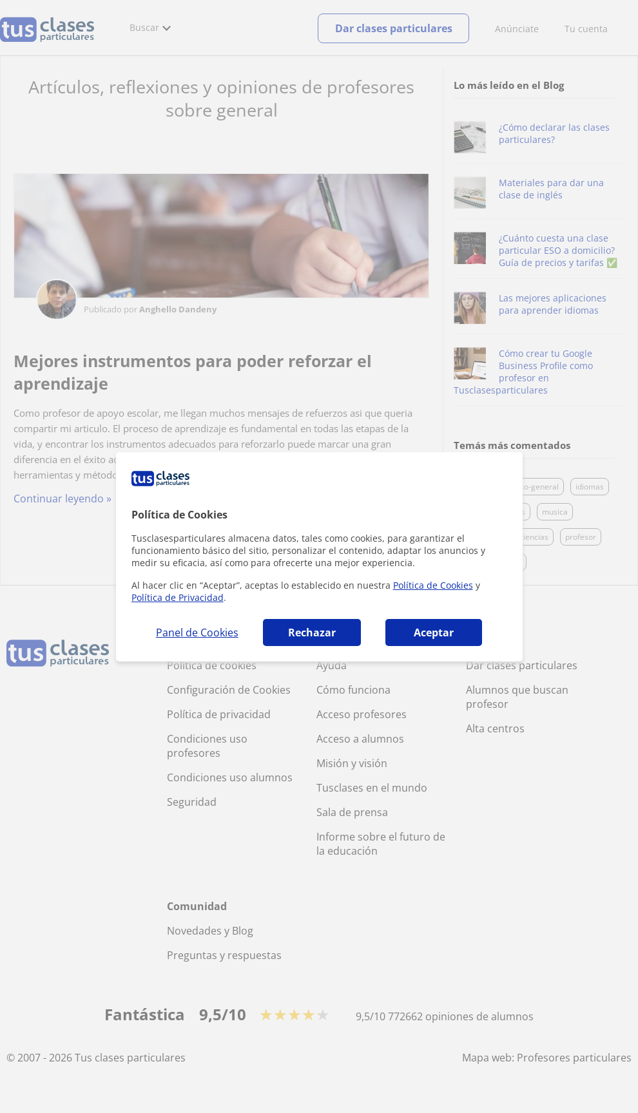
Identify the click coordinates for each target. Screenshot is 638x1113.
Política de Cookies (433, 585)
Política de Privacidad (177, 597)
